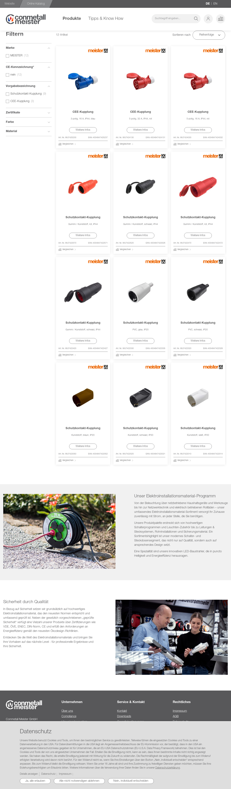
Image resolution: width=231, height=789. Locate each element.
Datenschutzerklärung (167, 768)
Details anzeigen (29, 774)
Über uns (67, 711)
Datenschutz (48, 774)
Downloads (124, 716)
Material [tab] (11, 131)
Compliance (68, 716)
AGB (176, 716)
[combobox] (176, 18)
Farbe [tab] (10, 122)
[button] (208, 18)
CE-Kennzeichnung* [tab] (20, 67)
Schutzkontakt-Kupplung (83, 217)
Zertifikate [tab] (13, 112)
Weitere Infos (83, 130)
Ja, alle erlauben (35, 781)
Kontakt (122, 711)
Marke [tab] (10, 48)
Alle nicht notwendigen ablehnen (79, 781)
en (215, 3)
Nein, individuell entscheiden (130, 781)
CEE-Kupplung (83, 112)
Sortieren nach (181, 35)
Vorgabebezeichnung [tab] (20, 86)
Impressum (180, 711)
